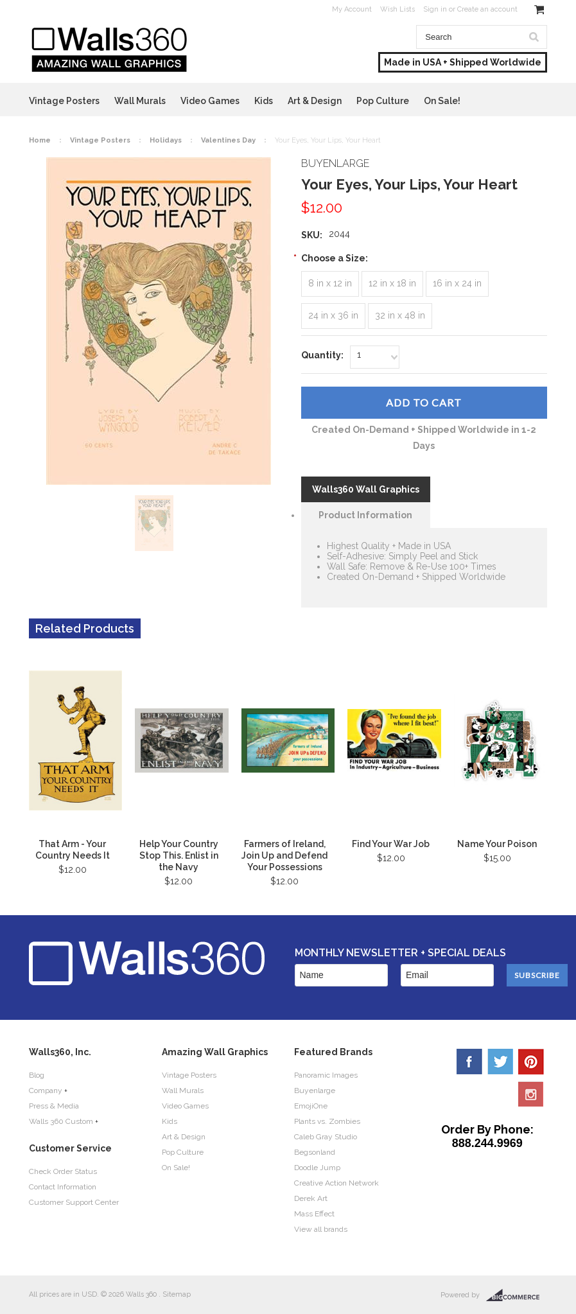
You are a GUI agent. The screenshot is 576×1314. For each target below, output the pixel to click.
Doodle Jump (317, 1167)
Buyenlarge (314, 1090)
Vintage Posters (64, 101)
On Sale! (442, 101)
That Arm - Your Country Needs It (72, 850)
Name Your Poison (497, 844)
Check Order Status (63, 1171)
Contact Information (62, 1186)
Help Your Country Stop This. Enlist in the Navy (178, 855)
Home (40, 140)
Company (45, 1090)
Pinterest (531, 1061)
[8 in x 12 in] (330, 284)
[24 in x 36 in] (333, 316)
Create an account (487, 9)
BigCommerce (516, 1295)
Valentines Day (228, 140)
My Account (352, 9)
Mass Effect (314, 1213)
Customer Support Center (74, 1202)
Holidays (166, 140)
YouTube (531, 1094)
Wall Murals (140, 101)
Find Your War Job (391, 844)
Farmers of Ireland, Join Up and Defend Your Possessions (284, 855)
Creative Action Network (336, 1182)
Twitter (500, 1061)
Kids (263, 101)
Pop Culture (382, 101)
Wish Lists (397, 9)
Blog (36, 1075)
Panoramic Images (326, 1075)
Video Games (210, 101)
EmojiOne (310, 1105)
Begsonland (314, 1152)
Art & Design (315, 101)
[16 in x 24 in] (457, 284)
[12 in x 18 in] (392, 284)
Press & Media (54, 1105)
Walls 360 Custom (61, 1121)
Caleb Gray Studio (325, 1136)
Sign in (435, 9)
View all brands (320, 1229)
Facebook (469, 1061)
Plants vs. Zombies (327, 1121)
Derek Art (310, 1198)
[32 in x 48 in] (400, 316)
